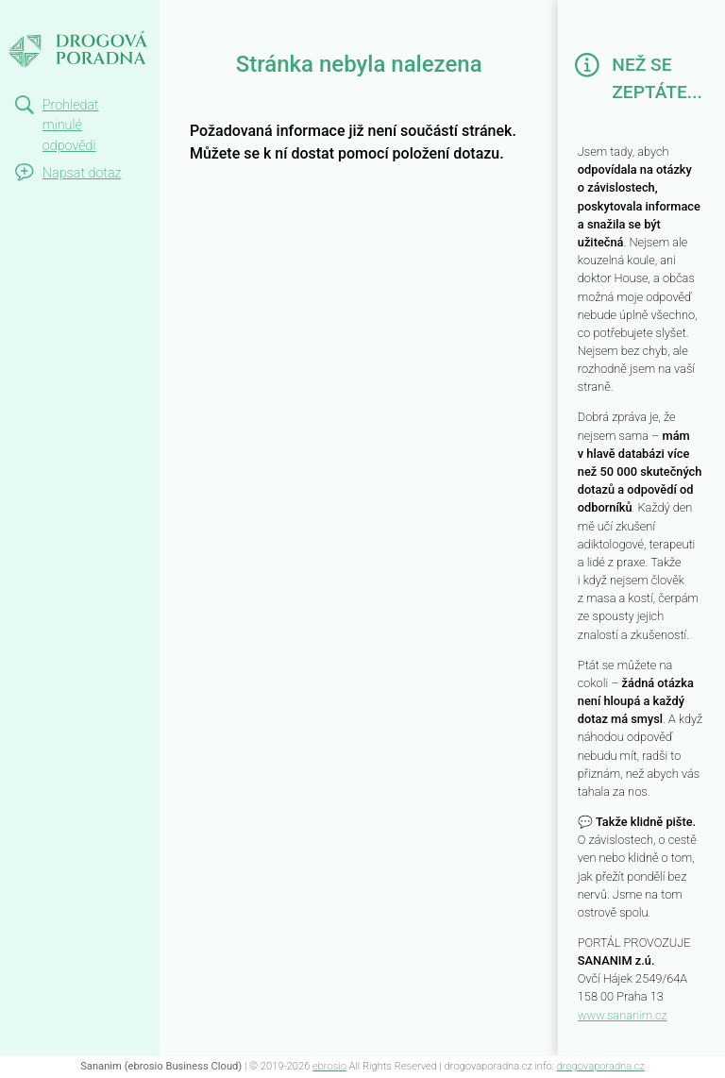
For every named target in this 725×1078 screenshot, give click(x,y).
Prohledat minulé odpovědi (70, 125)
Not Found (52, 17)
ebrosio (329, 1066)
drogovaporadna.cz (601, 1066)
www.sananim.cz (622, 1015)
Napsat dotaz (82, 173)
